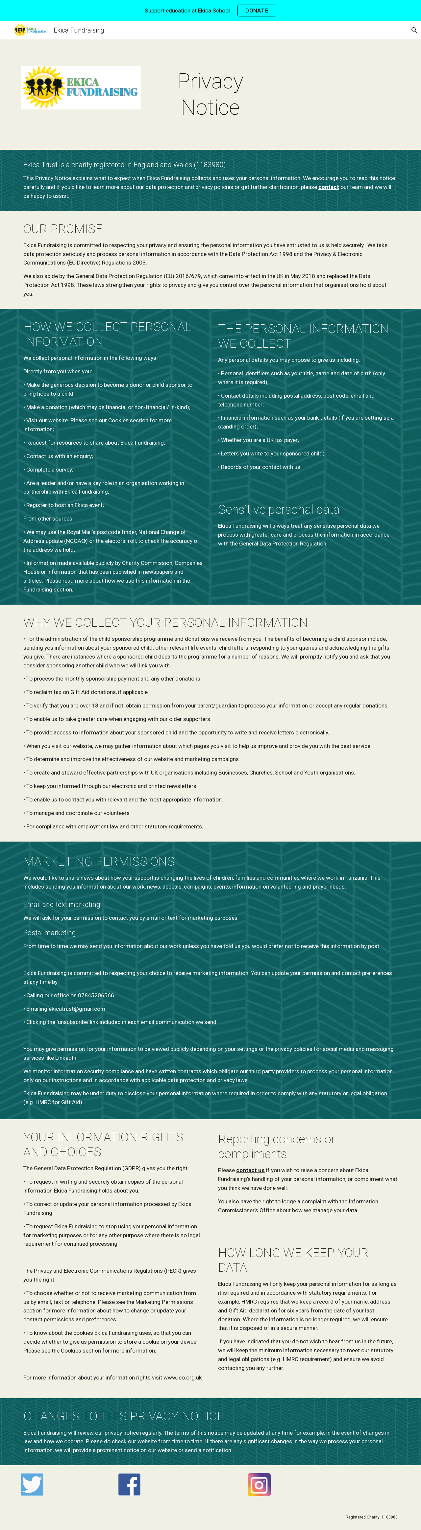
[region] (210, 10)
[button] (413, 30)
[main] (210, 95)
